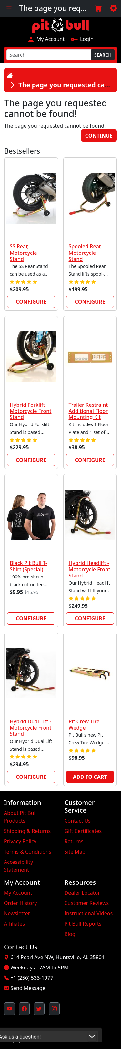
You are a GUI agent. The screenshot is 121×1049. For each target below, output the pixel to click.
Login (82, 39)
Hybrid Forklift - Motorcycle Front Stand (30, 411)
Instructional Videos (89, 913)
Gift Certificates (83, 830)
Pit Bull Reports (83, 923)
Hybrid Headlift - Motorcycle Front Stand (89, 569)
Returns (74, 841)
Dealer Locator (82, 892)
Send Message (27, 988)
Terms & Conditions (27, 851)
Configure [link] (31, 301)
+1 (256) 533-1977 (31, 977)
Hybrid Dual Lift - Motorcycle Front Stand (30, 727)
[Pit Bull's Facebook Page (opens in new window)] (24, 1008)
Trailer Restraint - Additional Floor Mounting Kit (90, 411)
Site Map (75, 851)
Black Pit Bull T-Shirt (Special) (28, 566)
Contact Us (78, 820)
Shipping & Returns (27, 830)
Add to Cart (90, 776)
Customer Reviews (87, 903)
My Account (46, 39)
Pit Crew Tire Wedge (84, 724)
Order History (20, 903)
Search (103, 55)
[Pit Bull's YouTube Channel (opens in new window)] (9, 1008)
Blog (70, 934)
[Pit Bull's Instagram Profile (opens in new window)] (54, 1008)
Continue (99, 135)
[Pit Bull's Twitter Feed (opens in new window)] (39, 1008)
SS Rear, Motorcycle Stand (23, 252)
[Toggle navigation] (9, 8)
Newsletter (17, 913)
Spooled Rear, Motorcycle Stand (85, 252)
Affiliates (14, 923)
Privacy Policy (20, 841)
